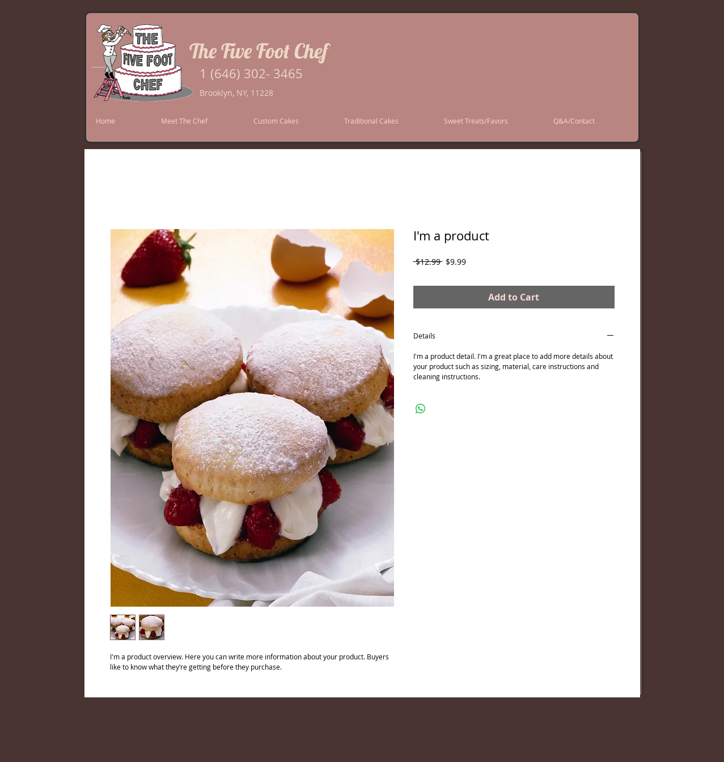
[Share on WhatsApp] (420, 409)
